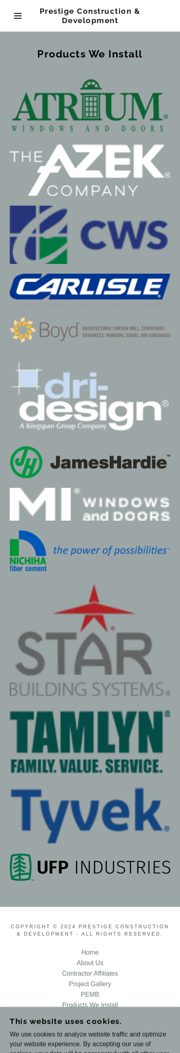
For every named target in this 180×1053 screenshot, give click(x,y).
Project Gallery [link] (90, 984)
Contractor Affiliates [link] (90, 973)
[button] (13, 16)
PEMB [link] (90, 994)
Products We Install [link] (90, 1005)
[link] (90, 15)
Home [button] (90, 952)
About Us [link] (90, 962)
